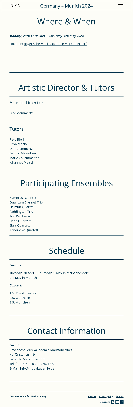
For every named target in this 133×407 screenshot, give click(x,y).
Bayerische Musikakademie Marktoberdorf (55, 43)
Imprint (120, 396)
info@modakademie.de (36, 368)
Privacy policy (106, 396)
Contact (92, 396)
